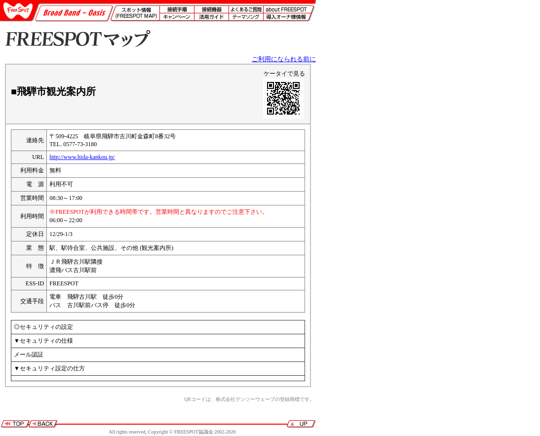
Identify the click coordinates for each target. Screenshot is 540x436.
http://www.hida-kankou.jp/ (82, 157)
